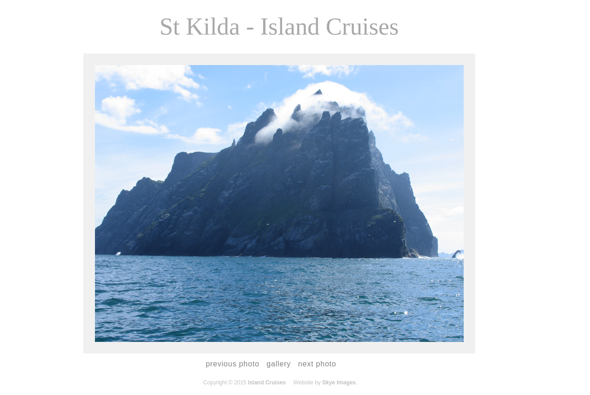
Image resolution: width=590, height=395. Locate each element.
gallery (278, 364)
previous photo (232, 364)
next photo (317, 364)
